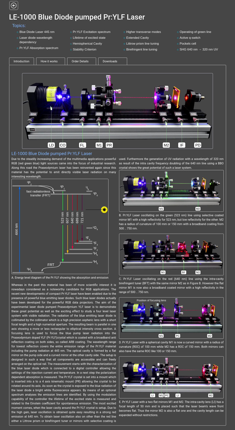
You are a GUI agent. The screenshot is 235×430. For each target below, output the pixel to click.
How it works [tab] (49, 61)
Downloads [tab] (110, 61)
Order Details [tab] (80, 61)
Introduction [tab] (21, 61)
